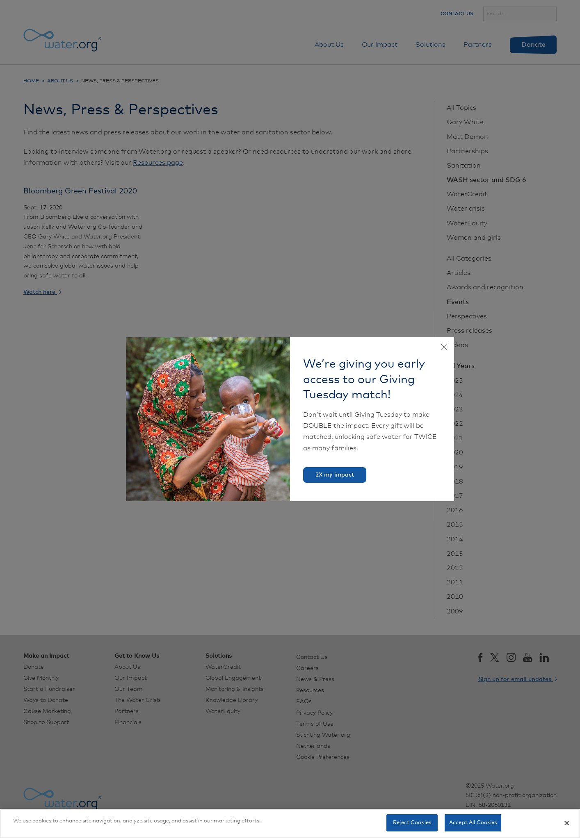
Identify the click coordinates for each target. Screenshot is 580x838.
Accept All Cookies (473, 822)
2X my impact (334, 475)
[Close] (567, 823)
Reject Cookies (412, 822)
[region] (290, 823)
